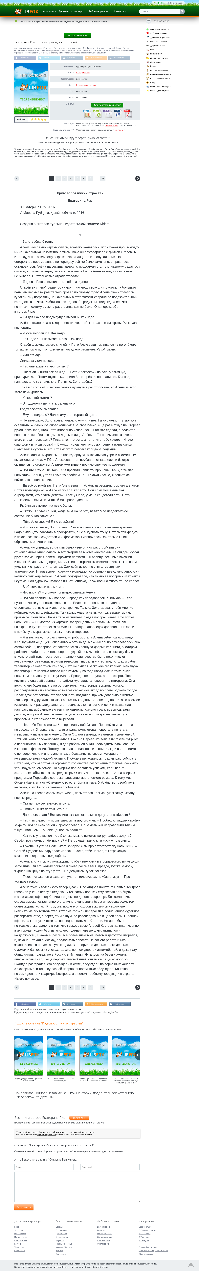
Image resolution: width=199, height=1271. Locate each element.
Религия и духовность (159, 70)
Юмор (152, 82)
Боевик (17, 1227)
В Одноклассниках (103, 58)
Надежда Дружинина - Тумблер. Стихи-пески (28, 1081)
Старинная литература (160, 78)
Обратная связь (146, 1254)
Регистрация (176, 3)
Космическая (62, 1237)
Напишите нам (111, 126)
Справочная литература (160, 74)
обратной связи (99, 1267)
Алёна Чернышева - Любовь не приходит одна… (61, 1081)
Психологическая (64, 1244)
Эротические (103, 1244)
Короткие (101, 1230)
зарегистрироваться (46, 1136)
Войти (161, 3)
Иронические (20, 1234)
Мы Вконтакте (126, 58)
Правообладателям (148, 1247)
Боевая (59, 1227)
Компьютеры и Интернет (160, 87)
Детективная (61, 1234)
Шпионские (19, 1251)
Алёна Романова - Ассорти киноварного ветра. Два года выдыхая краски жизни (126, 1082)
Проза (153, 50)
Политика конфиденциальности (153, 1251)
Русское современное (86, 86)
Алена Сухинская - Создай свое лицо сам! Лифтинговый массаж (93, 1081)
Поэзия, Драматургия (159, 91)
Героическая (61, 1230)
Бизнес (153, 66)
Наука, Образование (159, 41)
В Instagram (75, 58)
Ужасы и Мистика (64, 1247)
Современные (103, 1240)
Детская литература (158, 58)
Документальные (157, 46)
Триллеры (19, 1247)
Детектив (18, 1230)
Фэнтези (59, 1251)
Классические (20, 1240)
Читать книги (49, 11)
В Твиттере (50, 58)
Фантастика (120, 11)
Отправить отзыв (24, 1208)
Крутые (17, 1244)
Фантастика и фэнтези (159, 29)
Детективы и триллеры (71, 11)
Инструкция (120, 130)
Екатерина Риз (83, 73)
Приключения (156, 54)
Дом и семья (155, 62)
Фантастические (104, 1234)
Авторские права (77, 35)
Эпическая (61, 1254)
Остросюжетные (104, 1237)
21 (103, 179)
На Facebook (25, 58)
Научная (60, 1240)
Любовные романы (98, 11)
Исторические (20, 1237)
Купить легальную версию (107, 105)
